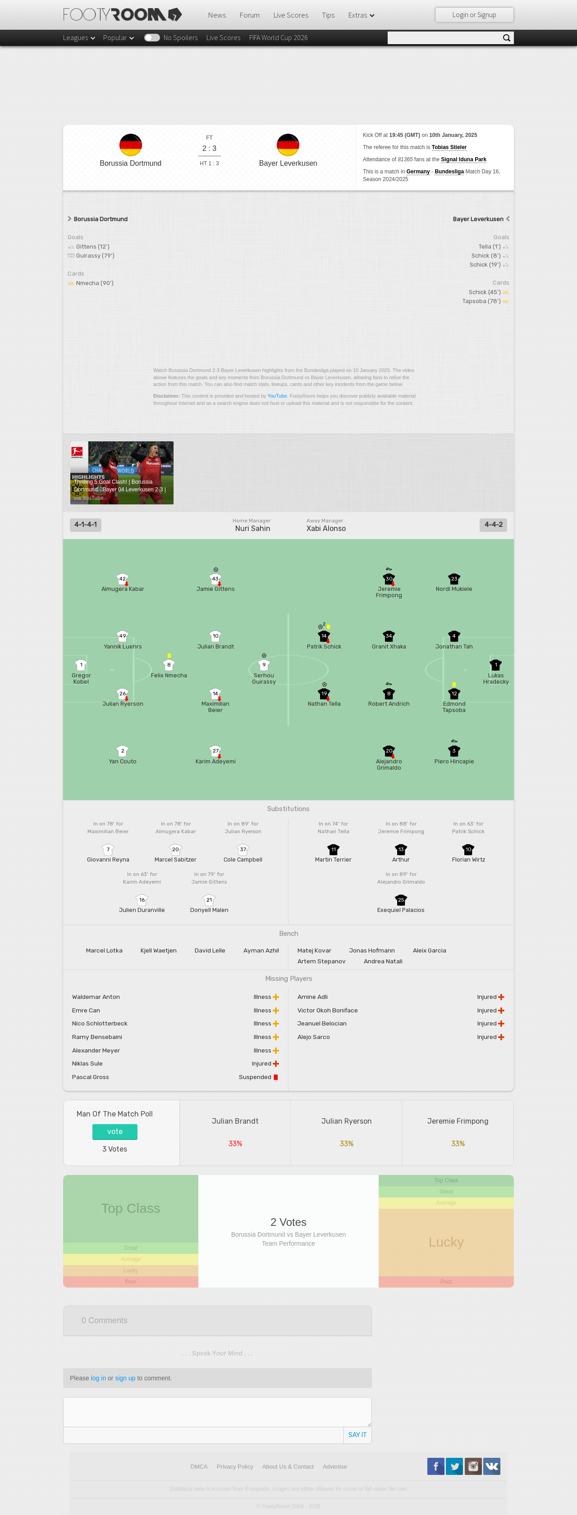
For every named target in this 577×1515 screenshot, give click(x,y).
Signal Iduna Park (463, 159)
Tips (328, 15)
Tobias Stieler (449, 147)
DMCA (199, 1466)
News (217, 15)
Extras (362, 15)
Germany (418, 171)
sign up (125, 1378)
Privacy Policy (235, 1466)
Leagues (79, 37)
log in (98, 1378)
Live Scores (290, 15)
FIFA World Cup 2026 (278, 37)
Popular (119, 37)
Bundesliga (449, 171)
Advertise (335, 1466)
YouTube (277, 396)
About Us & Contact (288, 1466)
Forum (249, 15)
